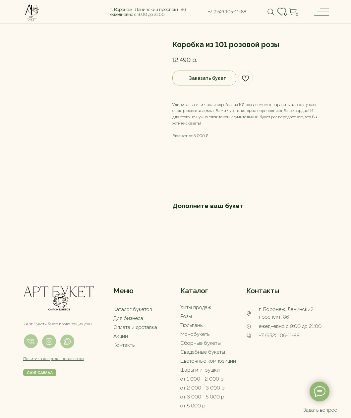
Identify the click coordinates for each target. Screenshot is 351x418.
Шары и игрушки (200, 370)
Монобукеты (195, 334)
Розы (186, 316)
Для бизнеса (128, 318)
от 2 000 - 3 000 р (202, 388)
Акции (120, 336)
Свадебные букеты (202, 352)
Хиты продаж (195, 307)
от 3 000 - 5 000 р (202, 397)
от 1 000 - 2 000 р (202, 379)
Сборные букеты (200, 343)
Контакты (124, 345)
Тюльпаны (192, 325)
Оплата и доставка (135, 327)
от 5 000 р (192, 406)
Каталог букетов (132, 309)
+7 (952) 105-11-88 (279, 336)
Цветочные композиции (208, 361)
